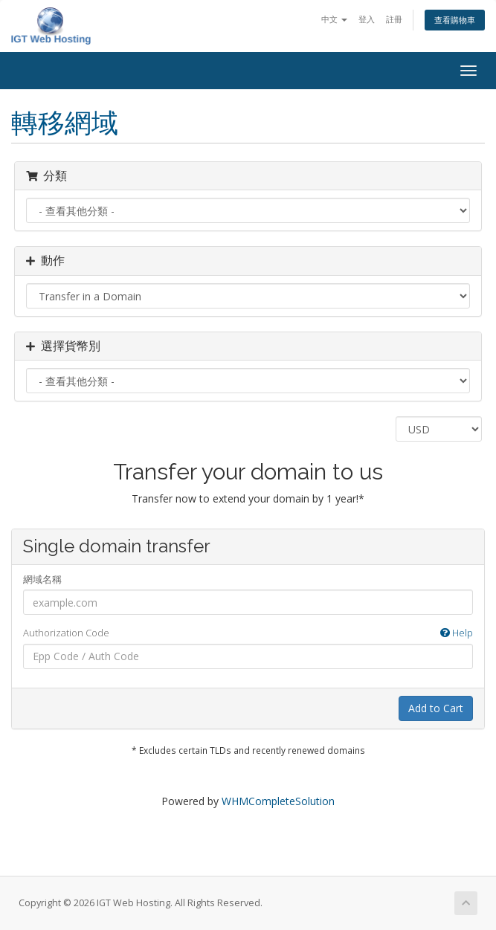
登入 (366, 19)
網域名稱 (42, 579)
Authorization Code (248, 633)
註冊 (394, 19)
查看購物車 (454, 19)
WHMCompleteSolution (278, 801)
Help (456, 632)
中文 (334, 19)
